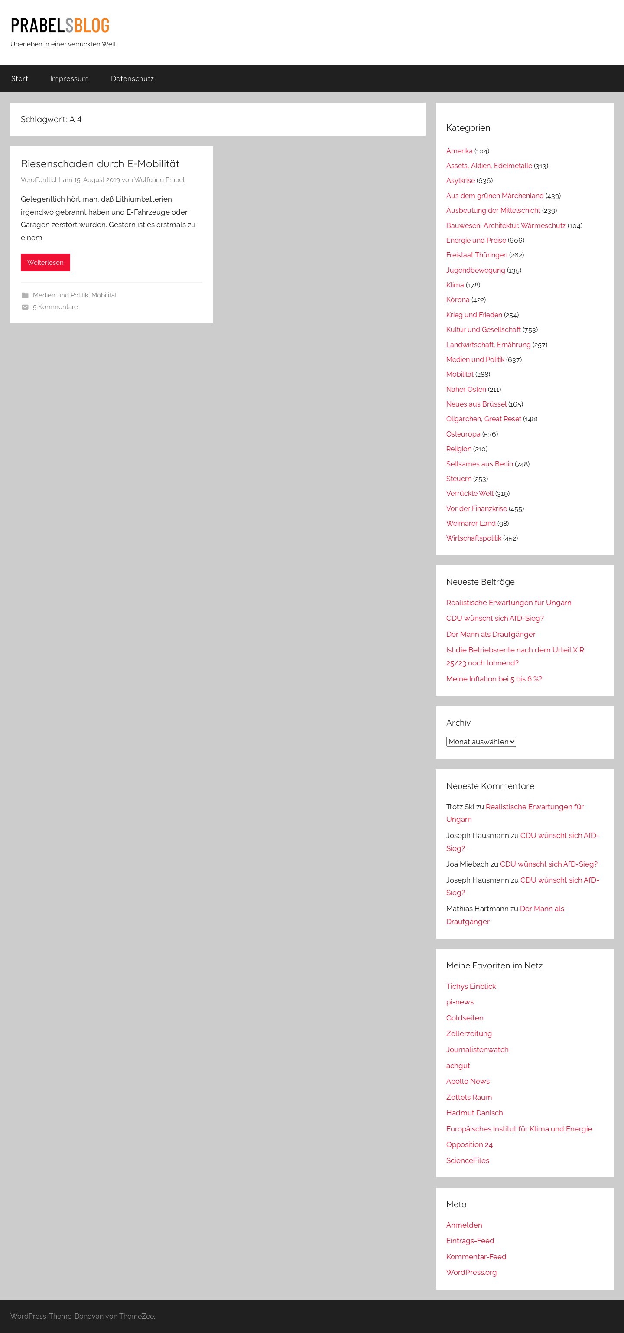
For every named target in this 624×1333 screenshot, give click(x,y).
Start (19, 78)
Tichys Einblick (471, 986)
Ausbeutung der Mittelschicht (493, 210)
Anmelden (464, 1225)
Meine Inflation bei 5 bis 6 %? (494, 679)
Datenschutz (132, 78)
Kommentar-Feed (476, 1256)
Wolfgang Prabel (159, 180)
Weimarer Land (471, 523)
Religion (458, 449)
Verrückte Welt (470, 493)
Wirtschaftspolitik (473, 538)
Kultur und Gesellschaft (483, 330)
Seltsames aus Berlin (479, 464)
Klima (455, 285)
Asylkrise (460, 180)
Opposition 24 (469, 1144)
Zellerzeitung (469, 1033)
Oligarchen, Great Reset (483, 419)
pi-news (460, 1001)
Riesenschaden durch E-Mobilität (100, 163)
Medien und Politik (60, 295)
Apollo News (468, 1081)
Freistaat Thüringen (476, 255)
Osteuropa (463, 434)
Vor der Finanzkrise (476, 509)
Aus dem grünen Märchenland (495, 196)
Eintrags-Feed (470, 1240)
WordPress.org (471, 1272)
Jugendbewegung (475, 270)
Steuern (458, 479)
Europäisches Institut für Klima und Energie (519, 1128)
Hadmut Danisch (474, 1112)
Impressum (69, 78)
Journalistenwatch (477, 1049)
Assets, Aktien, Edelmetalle (489, 166)
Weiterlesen (45, 263)
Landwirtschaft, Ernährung (488, 345)
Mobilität (104, 295)
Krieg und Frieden (474, 315)
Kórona (458, 300)
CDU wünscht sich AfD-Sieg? (495, 618)
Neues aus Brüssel (476, 404)
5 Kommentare (55, 307)
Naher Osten (466, 389)
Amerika (459, 151)
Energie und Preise (476, 240)
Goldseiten (465, 1018)
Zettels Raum (469, 1097)
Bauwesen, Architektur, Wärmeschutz (506, 226)
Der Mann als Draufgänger (491, 634)
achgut (458, 1065)
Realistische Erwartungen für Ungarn (509, 602)
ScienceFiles (467, 1160)
